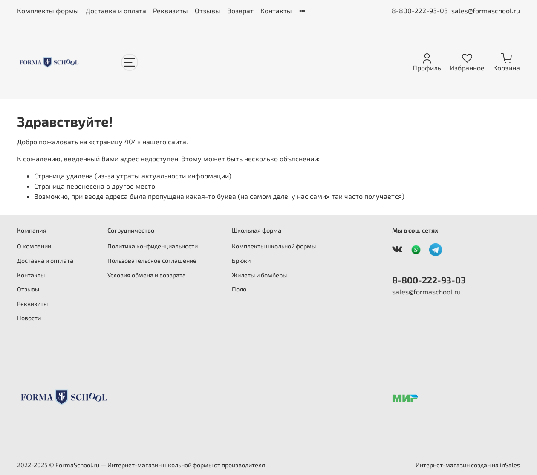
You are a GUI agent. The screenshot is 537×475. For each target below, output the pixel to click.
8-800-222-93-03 (420, 10)
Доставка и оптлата (45, 260)
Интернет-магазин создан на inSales (468, 465)
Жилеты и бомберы (259, 275)
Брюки (241, 260)
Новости (29, 317)
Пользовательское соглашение (151, 260)
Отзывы (207, 10)
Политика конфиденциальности (152, 246)
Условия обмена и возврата (146, 275)
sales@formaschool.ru (485, 10)
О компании (34, 246)
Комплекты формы (48, 10)
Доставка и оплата (116, 10)
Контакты (276, 10)
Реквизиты (170, 10)
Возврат (240, 10)
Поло (239, 289)
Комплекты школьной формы (274, 246)
